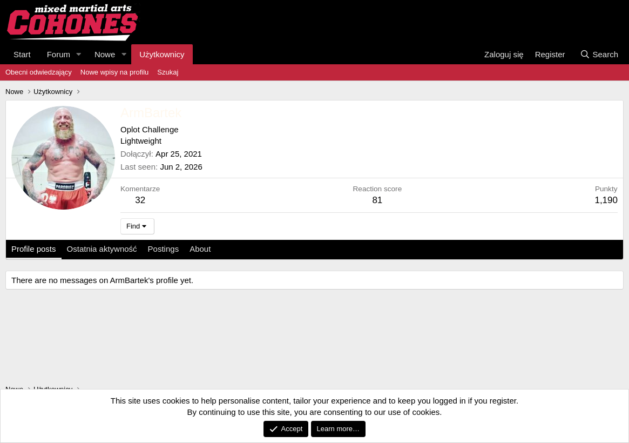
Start (22, 54)
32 (140, 200)
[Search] (599, 54)
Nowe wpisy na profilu (114, 72)
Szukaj (167, 72)
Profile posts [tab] (33, 248)
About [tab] (200, 248)
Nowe (104, 54)
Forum (58, 54)
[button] (78, 54)
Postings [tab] (163, 248)
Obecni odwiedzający (38, 72)
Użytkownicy (161, 54)
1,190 (606, 200)
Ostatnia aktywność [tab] (102, 248)
